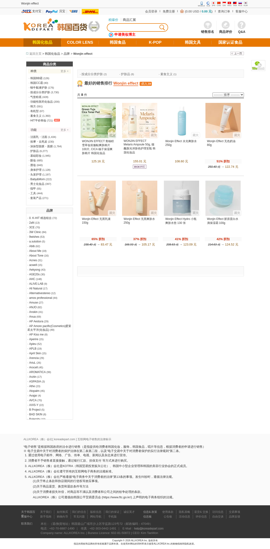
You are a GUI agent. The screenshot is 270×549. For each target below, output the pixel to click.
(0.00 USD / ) (198, 11)
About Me (35, 251)
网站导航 (95, 516)
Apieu (32, 344)
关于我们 (45, 512)
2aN (31, 222)
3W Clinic (35, 232)
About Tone (36, 255)
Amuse (33, 302)
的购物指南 (176, 543)
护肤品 (34, 151)
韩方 (33, 106)
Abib (32, 246)
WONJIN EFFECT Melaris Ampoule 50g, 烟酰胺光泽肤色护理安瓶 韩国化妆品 (139, 146)
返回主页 (35, 53)
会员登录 (151, 11)
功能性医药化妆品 (41, 101)
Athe (32, 386)
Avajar (33, 395)
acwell (33, 265)
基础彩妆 (36, 155)
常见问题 (79, 516)
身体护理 (36, 169)
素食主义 (36, 115)
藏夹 (112, 135)
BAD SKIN (35, 414)
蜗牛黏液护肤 (38, 87)
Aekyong (34, 269)
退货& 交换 (201, 512)
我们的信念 (79, 512)
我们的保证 (112, 512)
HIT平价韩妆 (38, 120)
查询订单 (224, 11)
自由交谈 (218, 516)
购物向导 (62, 516)
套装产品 (36, 198)
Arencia (34, 358)
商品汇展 (129, 20)
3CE (32, 227)
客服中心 (241, 11)
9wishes (34, 236)
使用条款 (168, 512)
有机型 (34, 111)
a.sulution (35, 241)
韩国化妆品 (52, 53)
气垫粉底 (36, 97)
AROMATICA (37, 372)
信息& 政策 (150, 512)
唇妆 (33, 165)
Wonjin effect (82, 53)
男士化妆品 (37, 184)
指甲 (33, 188)
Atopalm (34, 391)
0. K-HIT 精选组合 (40, 218)
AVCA (33, 400)
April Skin (35, 353)
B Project (35, 409)
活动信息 (184, 516)
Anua (32, 316)
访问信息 (218, 512)
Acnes (33, 260)
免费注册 (169, 11)
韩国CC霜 (36, 83)
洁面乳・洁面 (38, 137)
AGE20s (34, 274)
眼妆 (33, 160)
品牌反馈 (234, 516)
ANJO (33, 307)
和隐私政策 (188, 543)
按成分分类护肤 (40, 92)
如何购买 (62, 512)
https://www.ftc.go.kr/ (117, 497)
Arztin (32, 376)
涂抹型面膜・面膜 (41, 146)
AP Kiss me (36, 334)
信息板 (147, 516)
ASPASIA (35, 381)
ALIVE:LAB (36, 283)
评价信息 (201, 516)
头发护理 (36, 174)
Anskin (33, 312)
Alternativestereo (39, 293)
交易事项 (234, 512)
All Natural (35, 288)
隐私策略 (184, 512)
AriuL (32, 362)
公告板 (168, 516)
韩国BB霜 (36, 78)
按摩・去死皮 (38, 141)
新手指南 (45, 516)
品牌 (67, 53)
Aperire (33, 339)
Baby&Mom (37, 179)
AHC (32, 279)
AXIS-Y (33, 405)
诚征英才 (129, 512)
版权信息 (95, 512)
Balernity (34, 419)
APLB (32, 348)
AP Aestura (36, 321)
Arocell (33, 367)
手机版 (112, 516)
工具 (33, 193)
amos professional (40, 298)
